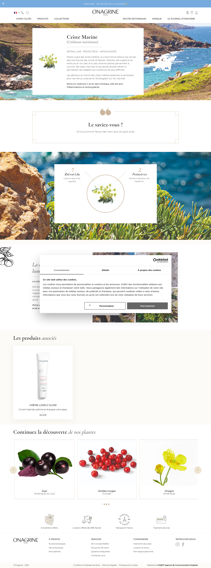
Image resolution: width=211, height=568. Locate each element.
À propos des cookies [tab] (149, 270)
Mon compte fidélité (100, 544)
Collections (61, 18)
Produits (42, 18)
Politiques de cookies (128, 565)
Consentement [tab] (61, 270)
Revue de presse (56, 548)
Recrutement (55, 552)
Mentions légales (109, 565)
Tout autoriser (147, 306)
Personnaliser (101, 305)
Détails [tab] (105, 270)
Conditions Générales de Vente (86, 565)
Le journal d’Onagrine (181, 18)
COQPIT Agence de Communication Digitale (177, 565)
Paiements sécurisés (142, 544)
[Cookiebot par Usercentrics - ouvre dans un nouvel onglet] (155, 260)
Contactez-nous (98, 556)
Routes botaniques (134, 18)
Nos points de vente (100, 548)
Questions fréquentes (100, 552)
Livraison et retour (141, 548)
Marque (157, 18)
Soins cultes (23, 18)
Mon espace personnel (143, 552)
